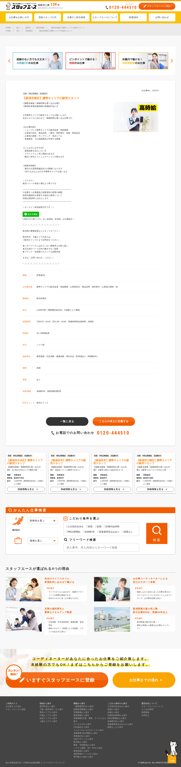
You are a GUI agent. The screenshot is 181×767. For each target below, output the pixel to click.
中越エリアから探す (48, 715)
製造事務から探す (81, 715)
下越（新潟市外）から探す (51, 709)
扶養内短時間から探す (117, 715)
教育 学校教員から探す (84, 745)
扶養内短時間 (111, 526)
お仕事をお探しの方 (19, 17)
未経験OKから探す (115, 721)
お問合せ (145, 715)
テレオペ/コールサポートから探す (89, 730)
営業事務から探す (81, 712)
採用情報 (145, 712)
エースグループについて (54, 762)
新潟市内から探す (47, 706)
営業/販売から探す (82, 736)
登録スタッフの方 (47, 17)
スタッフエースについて (104, 17)
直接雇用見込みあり (108, 532)
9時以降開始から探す (116, 718)
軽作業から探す (80, 742)
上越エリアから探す (48, 721)
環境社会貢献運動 (32, 762)
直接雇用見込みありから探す (120, 724)
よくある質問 (147, 709)
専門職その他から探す (83, 757)
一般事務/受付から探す (84, 706)
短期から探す (113, 712)
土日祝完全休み (75, 526)
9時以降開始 (33, 94)
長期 (25, 94)
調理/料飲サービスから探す (86, 754)
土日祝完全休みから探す (118, 706)
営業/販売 (40, 275)
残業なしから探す (115, 727)
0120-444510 (113, 433)
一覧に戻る (67, 421)
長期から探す (113, 709)
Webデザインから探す (83, 739)
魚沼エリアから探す (48, 718)
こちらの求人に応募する (114, 421)
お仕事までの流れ (13, 706)
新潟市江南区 (148, 478)
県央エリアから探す (48, 712)
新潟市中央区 (19, 478)
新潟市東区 (41, 298)
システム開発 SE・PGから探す (88, 748)
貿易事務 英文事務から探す (86, 733)
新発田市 (60, 478)
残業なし (127, 532)
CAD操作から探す (82, 727)
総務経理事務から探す (83, 709)
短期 (98, 526)
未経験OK (43, 94)
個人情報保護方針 (13, 762)
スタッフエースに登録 (15, 709)
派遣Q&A (133, 17)
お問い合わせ (162, 17)
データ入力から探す (82, 724)
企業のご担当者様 (76, 17)
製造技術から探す (81, 751)
